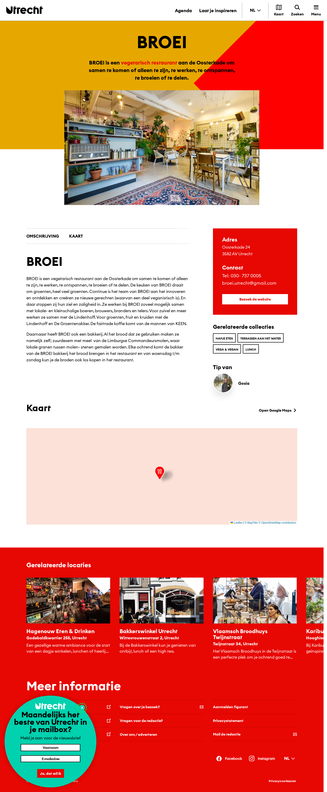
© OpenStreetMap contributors (277, 522)
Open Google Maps (278, 410)
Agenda (183, 10)
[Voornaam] (50, 747)
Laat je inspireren (218, 10)
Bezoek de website (255, 299)
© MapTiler (251, 522)
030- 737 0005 (246, 275)
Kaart (76, 236)
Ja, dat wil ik (50, 773)
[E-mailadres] (50, 758)
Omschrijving (42, 236)
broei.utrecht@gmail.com (249, 283)
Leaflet (236, 522)
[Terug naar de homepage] (24, 9)
